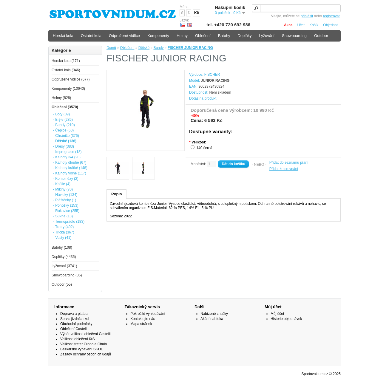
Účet (301, 25)
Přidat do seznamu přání (288, 162)
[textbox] (296, 8)
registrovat (331, 16)
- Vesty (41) (62, 238)
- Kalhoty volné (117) (69, 173)
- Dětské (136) (64, 141)
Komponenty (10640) (68, 88)
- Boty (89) (61, 114)
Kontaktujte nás (142, 319)
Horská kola (63, 35)
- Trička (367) (63, 232)
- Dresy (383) (63, 146)
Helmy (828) (61, 98)
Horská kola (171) (66, 61)
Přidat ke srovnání (283, 169)
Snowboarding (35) (67, 275)
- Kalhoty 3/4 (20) (67, 157)
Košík (313, 25)
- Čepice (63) (63, 130)
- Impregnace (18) (67, 152)
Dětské (143, 48)
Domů (111, 48)
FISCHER (212, 74)
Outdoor (321, 35)
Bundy (158, 48)
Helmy (182, 35)
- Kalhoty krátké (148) (70, 168)
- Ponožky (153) (65, 205)
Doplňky (244, 35)
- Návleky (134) (65, 195)
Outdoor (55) (62, 284)
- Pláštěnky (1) (64, 200)
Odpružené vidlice (124, 35)
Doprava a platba (73, 314)
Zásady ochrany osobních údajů (85, 354)
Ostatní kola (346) (66, 70)
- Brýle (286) (63, 119)
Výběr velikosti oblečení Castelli (85, 334)
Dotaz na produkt (202, 98)
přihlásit (307, 16)
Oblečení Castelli (73, 329)
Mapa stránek (141, 324)
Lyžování (266, 35)
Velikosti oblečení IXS (77, 339)
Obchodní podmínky (76, 324)
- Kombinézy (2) (65, 179)
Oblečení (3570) (65, 107)
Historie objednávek (286, 319)
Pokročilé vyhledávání (147, 314)
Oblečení (127, 48)
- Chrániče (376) (66, 136)
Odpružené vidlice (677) (70, 79)
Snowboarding (294, 35)
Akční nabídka (211, 319)
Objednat (330, 25)
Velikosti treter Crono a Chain (83, 344)
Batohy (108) (62, 247)
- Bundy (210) (64, 125)
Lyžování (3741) (64, 266)
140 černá (204, 148)
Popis (116, 194)
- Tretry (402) (63, 227)
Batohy (224, 35)
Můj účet (277, 314)
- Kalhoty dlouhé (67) (69, 162)
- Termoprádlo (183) (68, 221)
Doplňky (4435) (64, 257)
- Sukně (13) (63, 216)
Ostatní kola (91, 35)
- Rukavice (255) (66, 211)
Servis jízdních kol (74, 319)
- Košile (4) (61, 184)
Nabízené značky (214, 314)
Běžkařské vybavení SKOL (81, 349)
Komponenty (158, 35)
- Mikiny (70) (63, 189)
